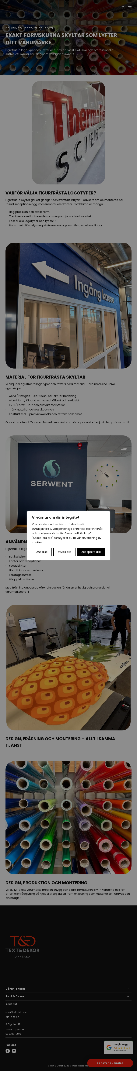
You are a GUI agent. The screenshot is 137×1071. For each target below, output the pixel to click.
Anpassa (41, 552)
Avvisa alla (64, 552)
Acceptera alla (91, 552)
